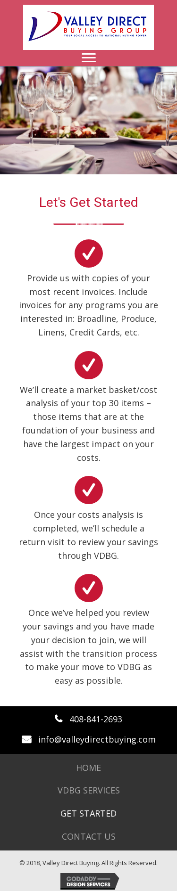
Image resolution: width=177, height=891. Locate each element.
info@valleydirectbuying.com (97, 739)
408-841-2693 (95, 719)
